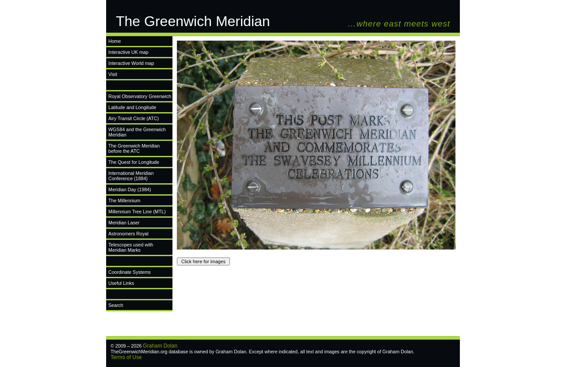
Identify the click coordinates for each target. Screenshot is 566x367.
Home (114, 41)
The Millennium (124, 200)
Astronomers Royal (128, 233)
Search (115, 305)
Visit (112, 74)
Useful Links (121, 283)
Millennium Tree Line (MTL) (137, 211)
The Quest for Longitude (133, 162)
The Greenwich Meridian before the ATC (134, 148)
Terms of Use (126, 357)
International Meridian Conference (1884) (130, 175)
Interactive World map (131, 63)
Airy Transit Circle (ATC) (133, 118)
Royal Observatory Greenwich (139, 96)
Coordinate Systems (129, 272)
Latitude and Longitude (132, 107)
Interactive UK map (128, 52)
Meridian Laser (123, 222)
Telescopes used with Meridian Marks (130, 247)
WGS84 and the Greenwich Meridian (137, 132)
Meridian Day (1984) (129, 189)
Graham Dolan (160, 346)
